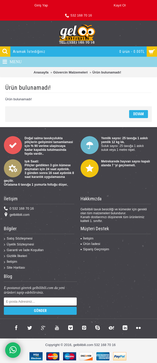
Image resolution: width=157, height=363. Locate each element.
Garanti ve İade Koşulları (24, 250)
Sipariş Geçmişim (95, 249)
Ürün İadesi (90, 244)
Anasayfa (41, 72)
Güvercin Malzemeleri (70, 72)
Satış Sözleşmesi (18, 238)
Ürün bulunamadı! (106, 72)
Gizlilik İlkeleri (15, 256)
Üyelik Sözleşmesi (19, 244)
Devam (138, 114)
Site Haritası (14, 268)
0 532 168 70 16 (19, 209)
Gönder (40, 311)
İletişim (10, 262)
